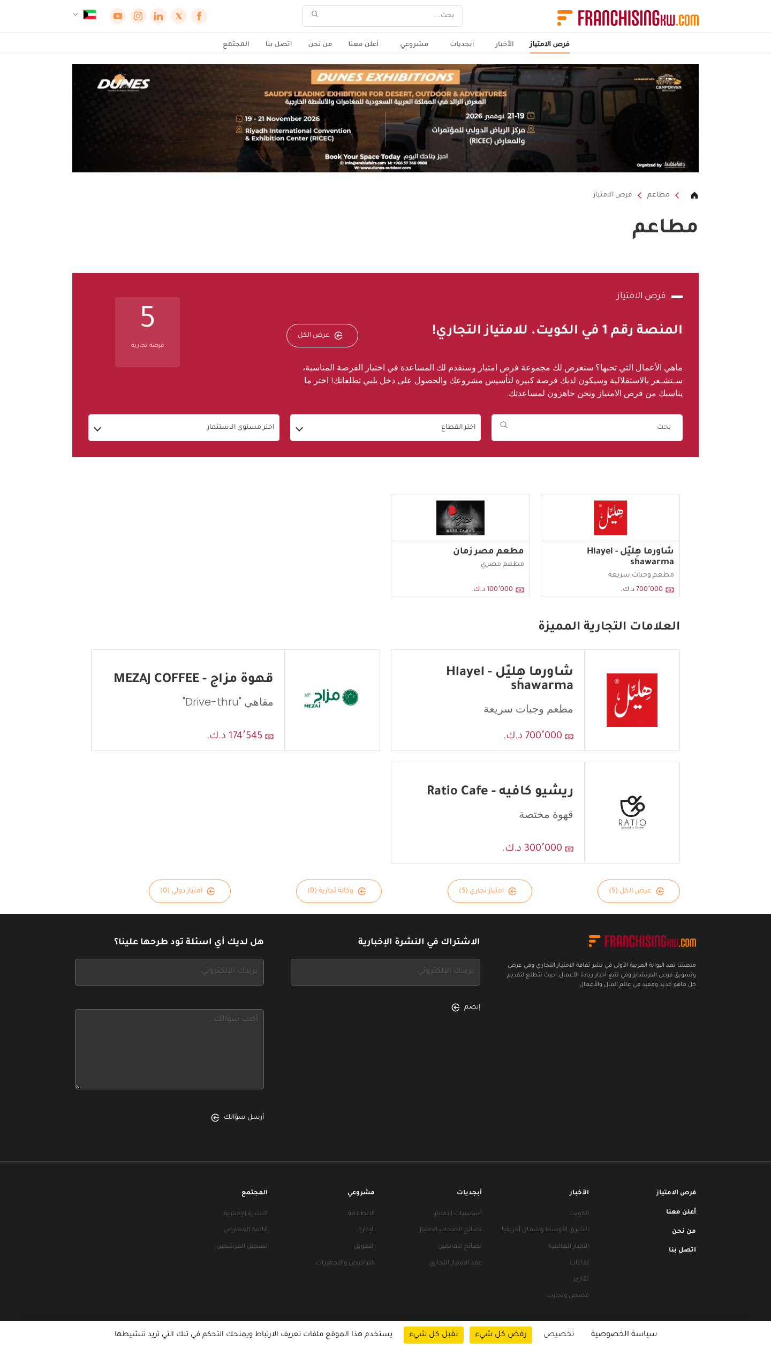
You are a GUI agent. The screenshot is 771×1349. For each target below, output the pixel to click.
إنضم (465, 1007)
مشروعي (414, 45)
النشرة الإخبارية (246, 1214)
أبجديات (462, 45)
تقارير (581, 1279)
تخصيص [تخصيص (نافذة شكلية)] (559, 1335)
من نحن (320, 45)
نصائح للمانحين (460, 1247)
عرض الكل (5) (636, 891)
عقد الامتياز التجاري (455, 1263)
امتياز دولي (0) (187, 891)
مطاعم (658, 195)
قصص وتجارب (568, 1296)
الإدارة (366, 1230)
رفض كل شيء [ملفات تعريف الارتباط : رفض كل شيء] (501, 1335)
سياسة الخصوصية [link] (624, 1335)
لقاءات (579, 1263)
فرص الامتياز (550, 45)
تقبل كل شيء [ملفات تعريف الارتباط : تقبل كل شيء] (433, 1335)
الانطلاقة (361, 1214)
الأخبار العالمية (568, 1247)
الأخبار (504, 45)
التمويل (364, 1247)
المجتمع (236, 45)
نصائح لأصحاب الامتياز (450, 1230)
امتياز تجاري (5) (488, 891)
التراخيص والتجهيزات (345, 1263)
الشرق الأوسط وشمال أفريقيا (545, 1230)
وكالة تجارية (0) (336, 891)
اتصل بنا (279, 45)
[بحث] (389, 16)
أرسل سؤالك (237, 1117)
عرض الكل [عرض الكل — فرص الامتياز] (320, 335)
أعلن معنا (363, 45)
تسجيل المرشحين (242, 1247)
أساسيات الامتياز (458, 1214)
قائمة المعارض (246, 1230)
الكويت (579, 1214)
